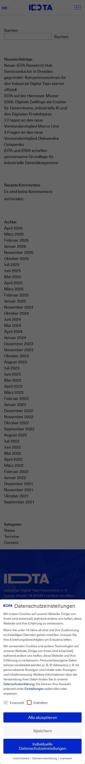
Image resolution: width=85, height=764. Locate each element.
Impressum (66, 758)
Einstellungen (34, 688)
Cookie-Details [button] (21, 758)
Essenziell (13, 702)
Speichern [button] (42, 730)
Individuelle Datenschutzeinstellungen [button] (42, 746)
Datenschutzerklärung (18, 683)
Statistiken (37, 702)
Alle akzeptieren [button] (42, 717)
